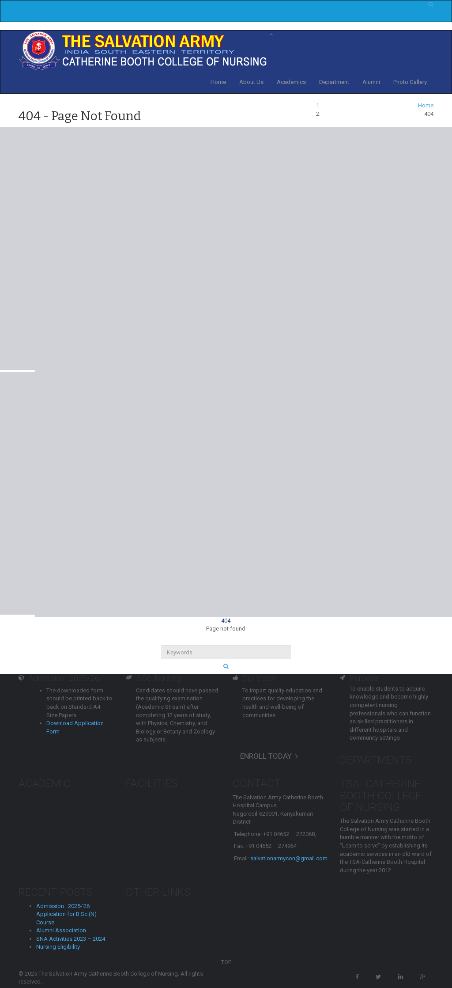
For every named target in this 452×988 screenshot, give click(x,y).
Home (218, 82)
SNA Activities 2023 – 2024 (70, 938)
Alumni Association (61, 930)
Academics (291, 82)
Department (334, 82)
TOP (226, 962)
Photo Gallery (410, 82)
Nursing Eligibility (58, 946)
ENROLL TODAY (269, 756)
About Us (251, 82)
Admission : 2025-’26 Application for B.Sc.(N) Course (66, 914)
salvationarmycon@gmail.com (289, 858)
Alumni (371, 82)
